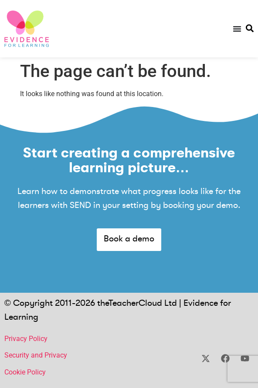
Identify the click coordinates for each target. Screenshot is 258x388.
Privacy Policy (26, 338)
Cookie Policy (25, 372)
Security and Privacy (35, 355)
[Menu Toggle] (237, 28)
